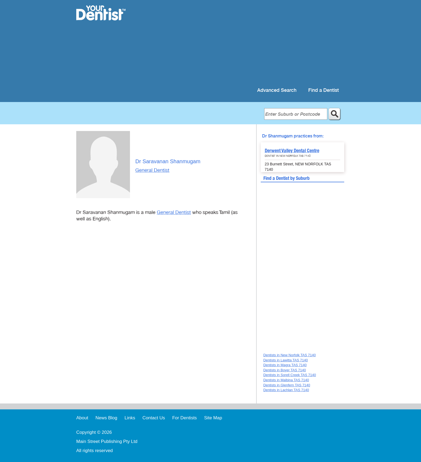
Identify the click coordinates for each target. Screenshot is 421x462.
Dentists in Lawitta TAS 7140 (285, 360)
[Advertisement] (245, 43)
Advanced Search (276, 90)
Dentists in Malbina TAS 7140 (286, 380)
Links (130, 417)
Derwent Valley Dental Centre (292, 150)
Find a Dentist (323, 90)
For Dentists (184, 417)
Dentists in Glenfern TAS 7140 (286, 385)
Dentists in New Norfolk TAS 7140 (289, 355)
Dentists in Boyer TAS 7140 (284, 370)
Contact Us (153, 417)
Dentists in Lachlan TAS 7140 (286, 390)
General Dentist (152, 170)
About (82, 417)
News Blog (106, 417)
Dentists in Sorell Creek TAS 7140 (289, 375)
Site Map (213, 417)
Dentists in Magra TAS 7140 (285, 365)
